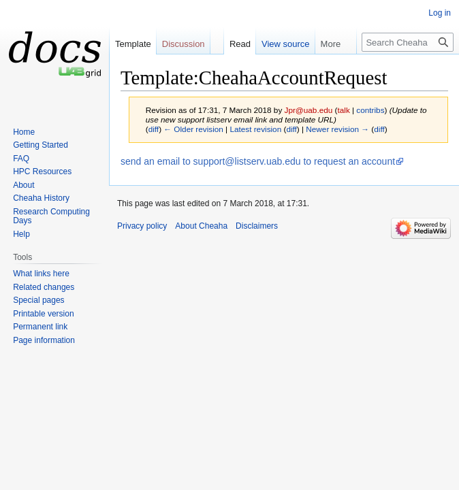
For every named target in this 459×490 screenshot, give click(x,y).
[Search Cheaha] (408, 42)
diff (153, 129)
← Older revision (193, 129)
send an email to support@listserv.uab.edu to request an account (258, 161)
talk (343, 109)
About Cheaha (201, 226)
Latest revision (255, 129)
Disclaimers (257, 226)
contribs (370, 109)
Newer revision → (337, 129)
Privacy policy (142, 226)
